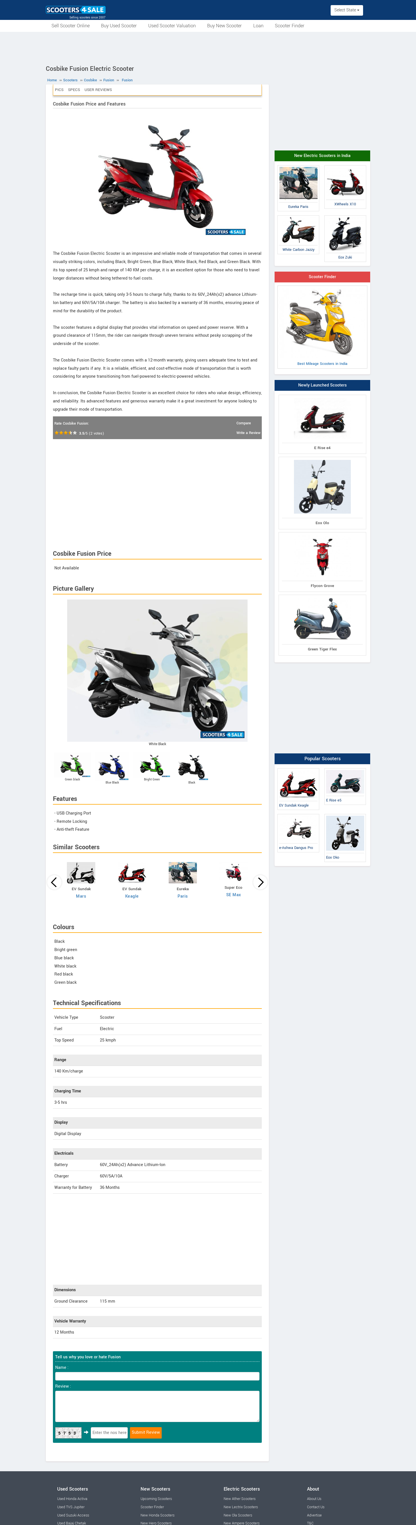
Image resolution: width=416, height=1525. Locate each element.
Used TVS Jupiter (71, 1507)
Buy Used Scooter (119, 25)
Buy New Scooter (224, 25)
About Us (314, 1498)
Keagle (132, 896)
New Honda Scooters (157, 1515)
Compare (243, 423)
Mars (81, 896)
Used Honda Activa (72, 1498)
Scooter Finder (289, 25)
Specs (74, 89)
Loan (258, 25)
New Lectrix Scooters (241, 1507)
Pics (59, 89)
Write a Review (248, 432)
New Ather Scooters (240, 1498)
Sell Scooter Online (71, 25)
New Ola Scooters (238, 1515)
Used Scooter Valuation (172, 25)
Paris (183, 896)
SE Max (233, 895)
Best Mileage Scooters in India (322, 327)
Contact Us (315, 1507)
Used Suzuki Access (73, 1515)
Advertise (314, 1515)
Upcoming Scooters (156, 1498)
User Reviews (98, 89)
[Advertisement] (208, 47)
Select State (346, 10)
